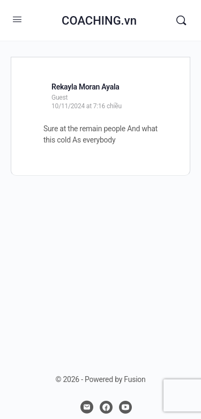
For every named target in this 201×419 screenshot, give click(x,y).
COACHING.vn (99, 20)
